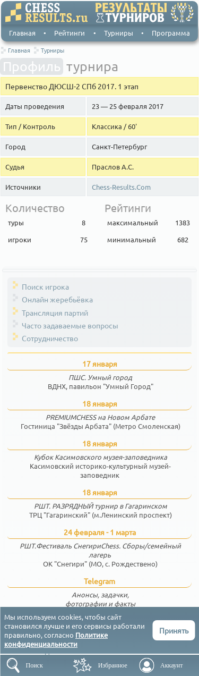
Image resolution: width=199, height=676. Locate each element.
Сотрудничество (50, 338)
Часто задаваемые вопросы (70, 325)
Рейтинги (69, 32)
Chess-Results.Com (121, 187)
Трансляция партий (55, 312)
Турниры (118, 32)
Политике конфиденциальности (56, 639)
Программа (171, 32)
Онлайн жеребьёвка (57, 299)
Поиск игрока (45, 286)
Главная (22, 32)
